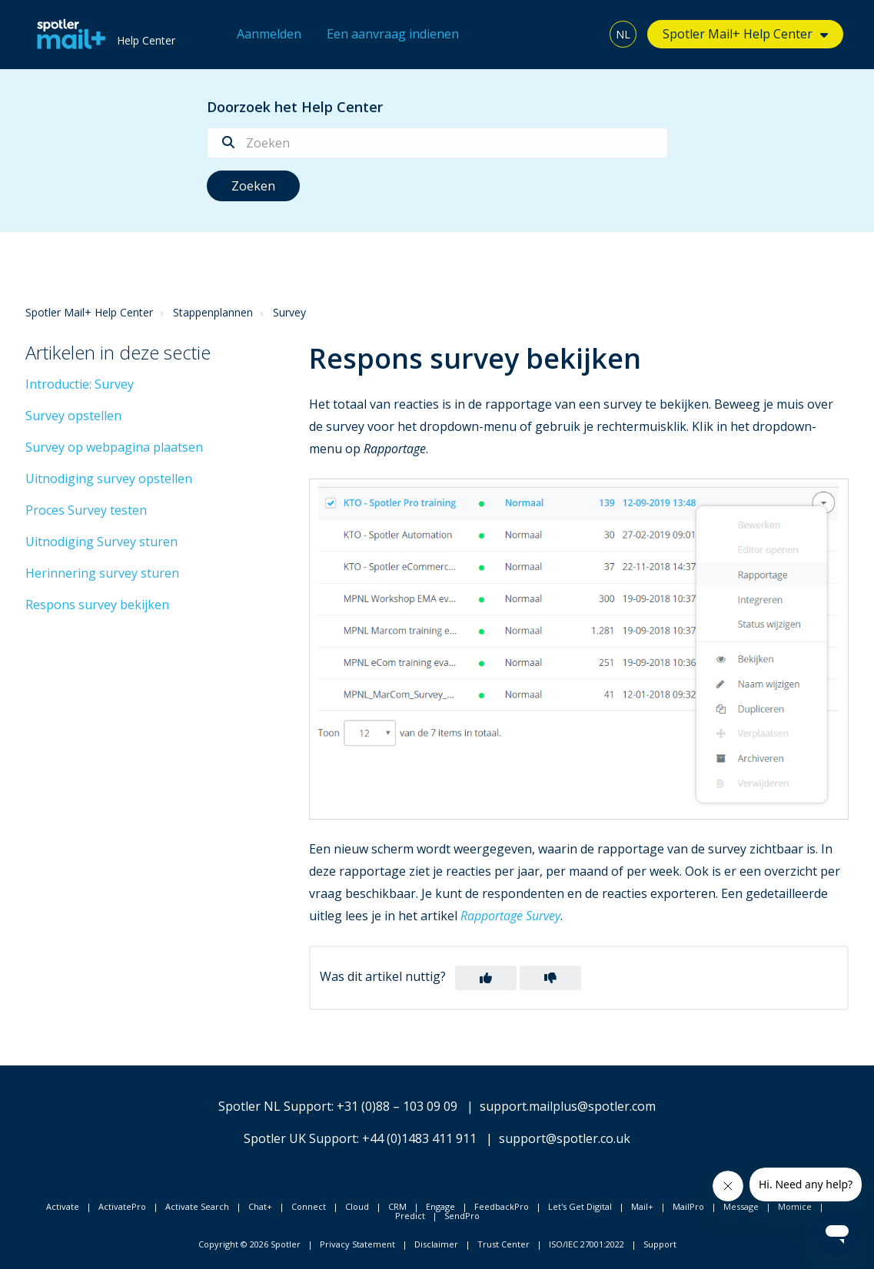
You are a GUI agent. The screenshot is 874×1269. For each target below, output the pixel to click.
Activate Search (197, 1206)
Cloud (357, 1206)
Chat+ (260, 1206)
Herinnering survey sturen (102, 573)
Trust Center (503, 1244)
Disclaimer (436, 1244)
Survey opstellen (73, 415)
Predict (410, 1215)
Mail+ (642, 1206)
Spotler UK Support (300, 1138)
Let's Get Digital (580, 1206)
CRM (397, 1206)
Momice (795, 1206)
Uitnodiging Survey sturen (101, 541)
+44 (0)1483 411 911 (419, 1138)
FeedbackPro (501, 1206)
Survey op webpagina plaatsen (114, 447)
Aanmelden (269, 33)
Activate (62, 1206)
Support (659, 1244)
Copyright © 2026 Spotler (249, 1244)
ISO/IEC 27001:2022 (586, 1244)
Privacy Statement (357, 1244)
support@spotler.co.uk (564, 1138)
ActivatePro (122, 1206)
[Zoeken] (437, 143)
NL (623, 34)
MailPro (688, 1206)
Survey (289, 312)
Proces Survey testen (86, 510)
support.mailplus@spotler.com (568, 1106)
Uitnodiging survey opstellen (108, 478)
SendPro (462, 1215)
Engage (440, 1206)
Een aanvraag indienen (393, 33)
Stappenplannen (213, 312)
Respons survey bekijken (97, 604)
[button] (486, 978)
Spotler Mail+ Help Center (738, 33)
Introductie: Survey (79, 384)
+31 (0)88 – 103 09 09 (397, 1106)
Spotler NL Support (274, 1106)
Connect (308, 1206)
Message (741, 1206)
